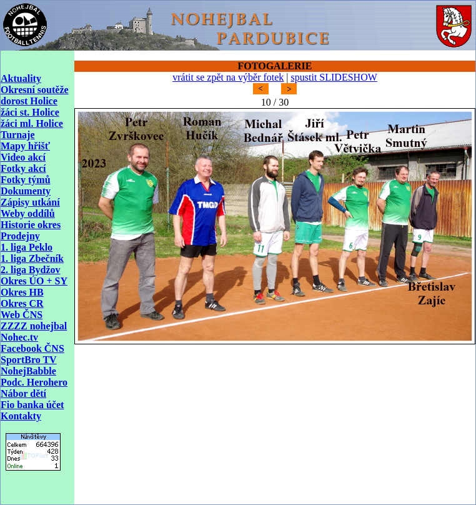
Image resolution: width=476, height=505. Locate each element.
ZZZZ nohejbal (34, 326)
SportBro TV (29, 359)
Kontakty (21, 416)
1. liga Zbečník (32, 258)
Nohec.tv (19, 337)
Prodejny (20, 236)
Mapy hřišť (25, 146)
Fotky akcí (23, 168)
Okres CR (22, 303)
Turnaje (18, 134)
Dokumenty (26, 191)
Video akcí (23, 157)
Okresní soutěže (35, 89)
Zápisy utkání (30, 202)
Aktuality (21, 78)
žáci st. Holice (30, 112)
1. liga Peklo (26, 247)
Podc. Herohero (34, 382)
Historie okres (31, 224)
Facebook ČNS (32, 348)
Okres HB (22, 292)
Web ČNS (21, 314)
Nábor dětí (23, 393)
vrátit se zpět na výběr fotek (228, 77)
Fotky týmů (26, 179)
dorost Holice (29, 101)
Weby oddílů (28, 213)
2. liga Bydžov (31, 269)
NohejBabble (28, 371)
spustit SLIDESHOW (334, 77)
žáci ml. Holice (32, 123)
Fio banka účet (32, 404)
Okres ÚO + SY (34, 281)
